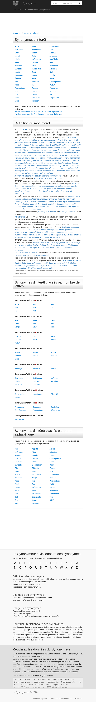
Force (52, 78)
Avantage (53, 56)
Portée (34, 75)
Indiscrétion (36, 69)
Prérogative (36, 59)
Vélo (24, 600)
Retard (34, 56)
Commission (54, 46)
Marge (34, 91)
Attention (53, 69)
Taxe (16, 94)
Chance (35, 62)
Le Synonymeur (28, 3)
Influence (35, 85)
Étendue (18, 78)
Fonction (35, 101)
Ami (14, 587)
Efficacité (35, 82)
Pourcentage (20, 88)
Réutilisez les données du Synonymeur (41, 649)
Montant (53, 91)
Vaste (20, 598)
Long (15, 598)
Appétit (17, 72)
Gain (51, 62)
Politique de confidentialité (61, 699)
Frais (52, 50)
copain (20, 587)
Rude (17, 46)
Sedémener (36, 50)
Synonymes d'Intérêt (30, 40)
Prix (51, 94)
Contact (78, 699)
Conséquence (55, 82)
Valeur (52, 85)
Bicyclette (16, 600)
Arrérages (53, 53)
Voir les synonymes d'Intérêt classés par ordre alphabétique (38, 111)
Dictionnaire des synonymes (37, 10)
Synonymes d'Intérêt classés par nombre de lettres (47, 284)
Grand (49, 598)
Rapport (35, 88)
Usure (17, 98)
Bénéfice (18, 66)
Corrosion (36, 98)
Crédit (34, 53)
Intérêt (18, 10)
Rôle (34, 78)
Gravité (52, 75)
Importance (19, 75)
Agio (34, 46)
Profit (34, 66)
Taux (16, 91)
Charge (18, 53)
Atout (17, 62)
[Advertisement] (48, 22)
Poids (17, 85)
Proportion (54, 88)
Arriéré (17, 56)
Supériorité (54, 59)
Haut (25, 598)
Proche (15, 584)
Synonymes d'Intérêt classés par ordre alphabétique (43, 432)
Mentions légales (40, 699)
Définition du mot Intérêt (32, 123)
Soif (51, 72)
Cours (34, 94)
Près (23, 584)
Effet (16, 82)
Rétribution (54, 66)
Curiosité (18, 69)
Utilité (17, 101)
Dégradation (54, 98)
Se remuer (19, 50)
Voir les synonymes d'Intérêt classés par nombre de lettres (38, 114)
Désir (34, 72)
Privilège (18, 59)
